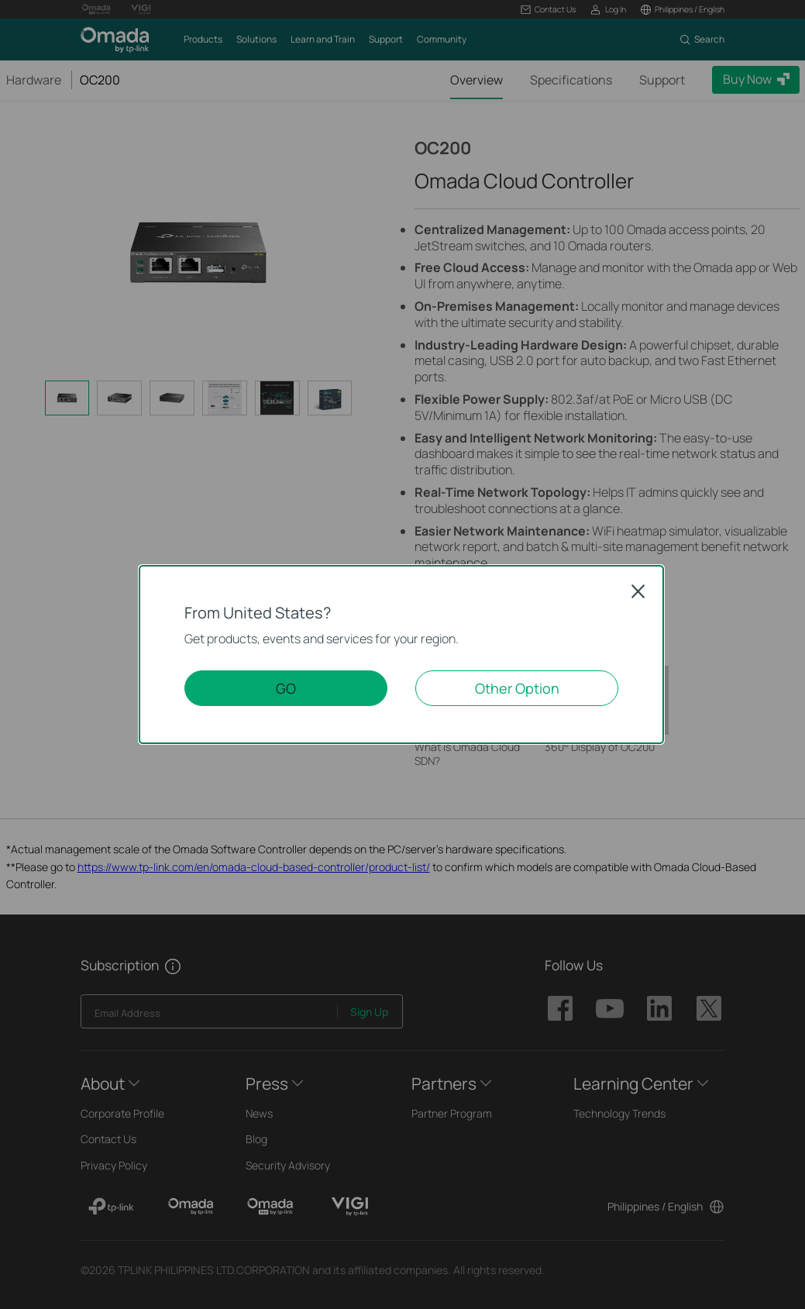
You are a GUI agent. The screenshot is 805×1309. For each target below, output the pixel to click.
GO (286, 688)
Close (638, 591)
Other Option (517, 688)
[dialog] (402, 654)
